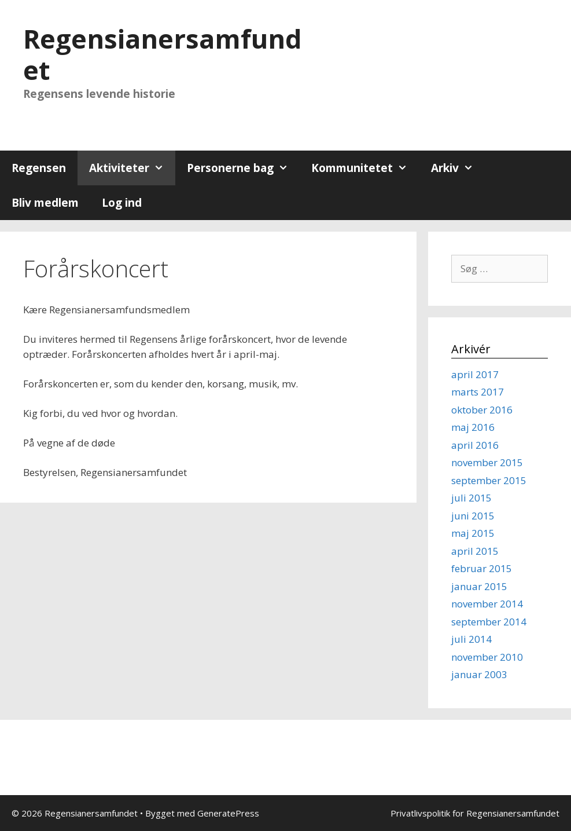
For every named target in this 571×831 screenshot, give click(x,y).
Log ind (122, 202)
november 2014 (487, 603)
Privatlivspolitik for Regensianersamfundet (475, 813)
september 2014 (488, 621)
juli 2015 (471, 497)
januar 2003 (479, 674)
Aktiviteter (132, 168)
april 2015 (475, 551)
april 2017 (475, 374)
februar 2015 (481, 568)
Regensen (39, 167)
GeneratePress (228, 813)
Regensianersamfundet (162, 54)
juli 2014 (471, 639)
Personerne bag (243, 168)
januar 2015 (479, 586)
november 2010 (487, 657)
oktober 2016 (482, 409)
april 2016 (475, 445)
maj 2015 (473, 533)
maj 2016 (473, 427)
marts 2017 (477, 391)
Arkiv (458, 168)
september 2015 (488, 480)
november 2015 (487, 462)
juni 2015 (473, 515)
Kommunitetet (365, 168)
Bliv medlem (45, 202)
